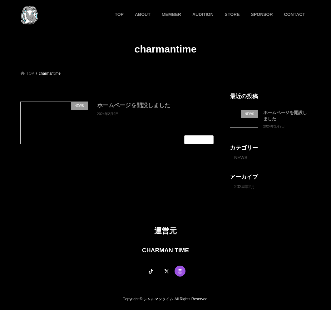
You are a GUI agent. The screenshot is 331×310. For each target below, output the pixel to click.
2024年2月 (244, 186)
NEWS (240, 157)
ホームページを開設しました (133, 105)
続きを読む (199, 140)
